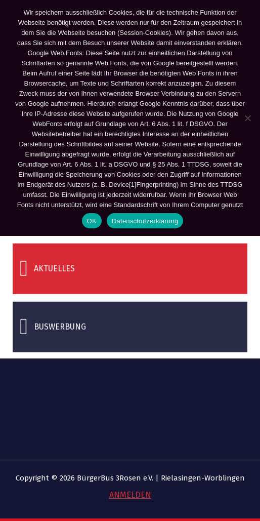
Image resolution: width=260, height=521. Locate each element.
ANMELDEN (130, 495)
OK (92, 221)
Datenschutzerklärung (145, 221)
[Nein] (247, 118)
